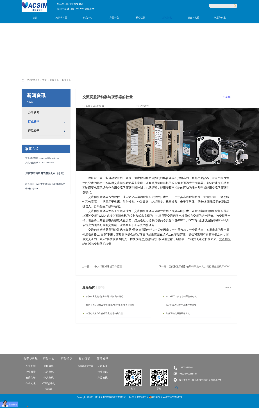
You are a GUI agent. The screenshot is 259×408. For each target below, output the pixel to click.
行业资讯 (66, 80)
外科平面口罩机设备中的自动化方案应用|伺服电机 (110, 305)
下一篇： (195, 266)
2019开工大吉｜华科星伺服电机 (181, 296)
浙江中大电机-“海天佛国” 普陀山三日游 (104, 296)
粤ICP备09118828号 (139, 397)
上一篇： (102, 266)
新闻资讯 (54, 80)
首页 (35, 17)
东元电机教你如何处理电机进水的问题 (104, 313)
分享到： (227, 97)
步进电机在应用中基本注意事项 (181, 305)
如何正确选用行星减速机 (178, 313)
